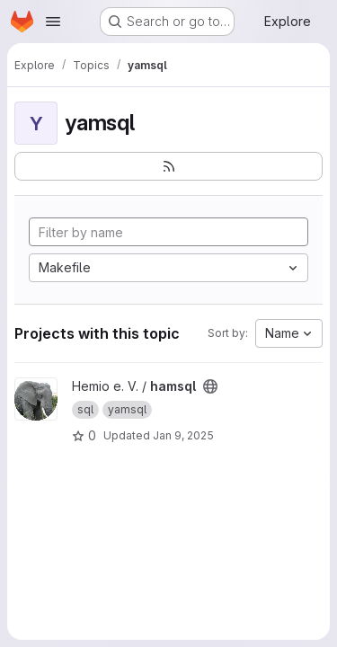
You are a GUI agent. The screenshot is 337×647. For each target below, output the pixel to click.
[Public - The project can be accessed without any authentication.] (210, 386)
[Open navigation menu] (53, 21)
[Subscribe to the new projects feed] (168, 166)
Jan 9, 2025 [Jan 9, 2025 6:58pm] (183, 435)
